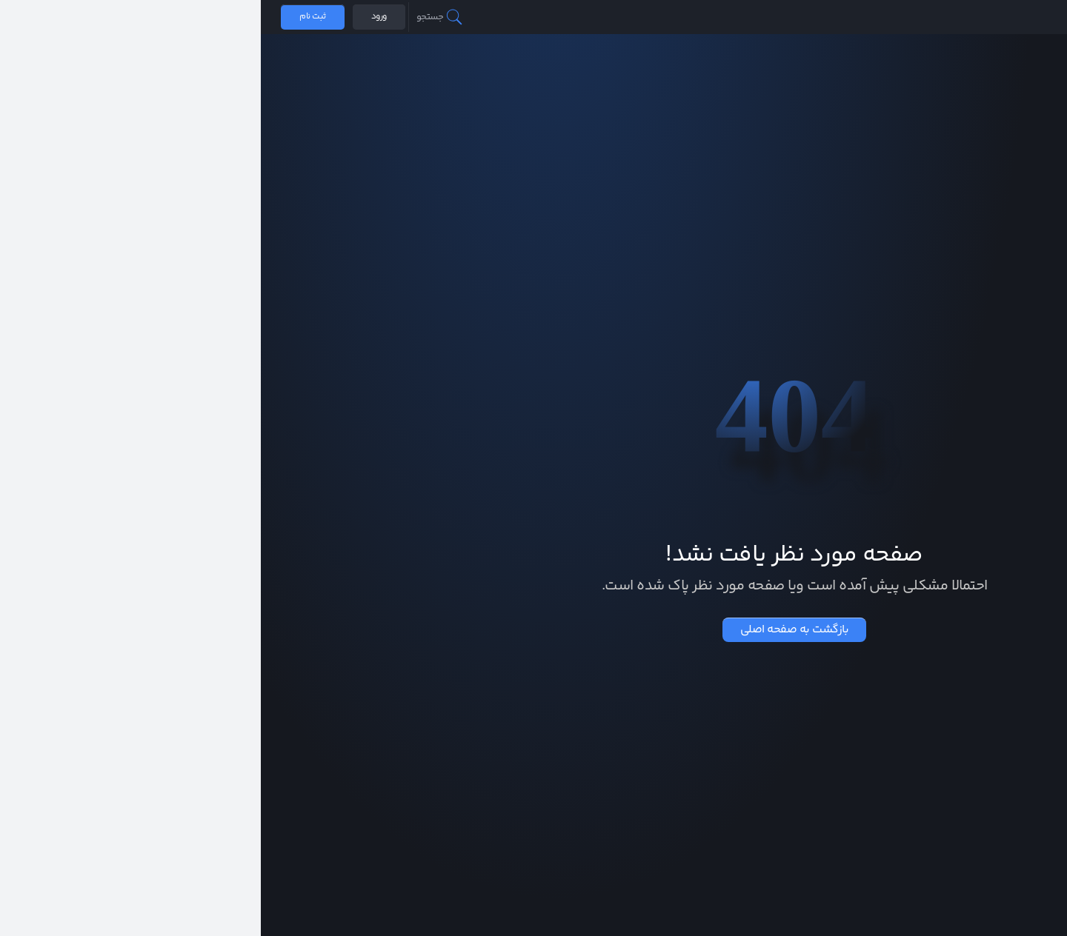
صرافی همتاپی (1016, 17)
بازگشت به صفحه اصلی (533, 630)
